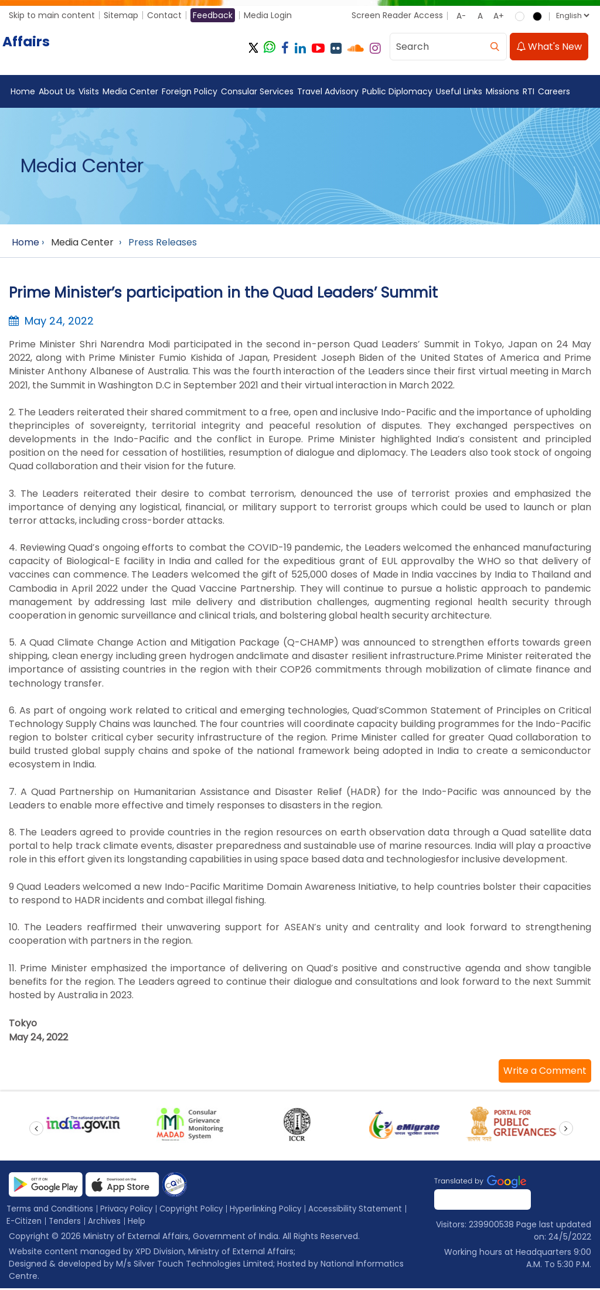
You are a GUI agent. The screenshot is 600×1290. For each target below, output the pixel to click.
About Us (57, 91)
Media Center (130, 91)
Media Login (268, 15)
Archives (108, 1222)
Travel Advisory (328, 91)
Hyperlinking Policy (277, 1210)
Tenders (67, 1222)
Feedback (213, 15)
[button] (545, 1072)
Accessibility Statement (369, 1210)
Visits (89, 91)
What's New (549, 46)
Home (23, 91)
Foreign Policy (189, 91)
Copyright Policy (199, 1210)
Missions (502, 91)
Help (141, 1222)
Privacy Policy (131, 1210)
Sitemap (121, 15)
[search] (494, 46)
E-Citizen (24, 1222)
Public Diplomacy (397, 91)
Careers (554, 91)
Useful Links (459, 91)
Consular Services (257, 91)
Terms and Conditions (51, 1210)
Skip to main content (52, 15)
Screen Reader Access (397, 15)
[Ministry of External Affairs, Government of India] (121, 48)
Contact (164, 15)
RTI (528, 91)
